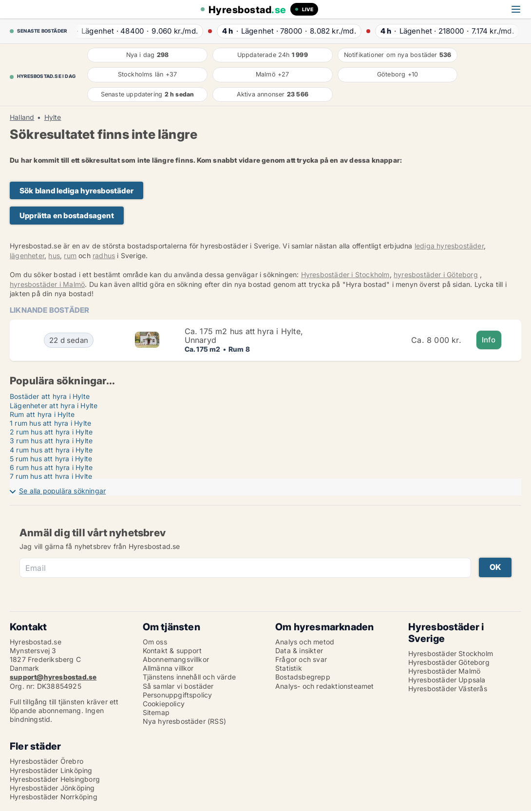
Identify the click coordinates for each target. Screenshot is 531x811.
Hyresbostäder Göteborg (449, 662)
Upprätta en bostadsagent (66, 215)
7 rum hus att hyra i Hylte (51, 476)
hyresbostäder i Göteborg (436, 274)
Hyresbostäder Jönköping (52, 788)
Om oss (155, 642)
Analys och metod (304, 642)
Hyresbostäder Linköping (51, 770)
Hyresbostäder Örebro (46, 761)
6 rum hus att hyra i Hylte (51, 467)
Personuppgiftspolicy (177, 695)
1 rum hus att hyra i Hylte (50, 423)
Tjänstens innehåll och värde (189, 677)
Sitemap (156, 712)
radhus (104, 255)
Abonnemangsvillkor (176, 659)
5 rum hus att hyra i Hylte (51, 458)
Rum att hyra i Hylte (42, 414)
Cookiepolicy (164, 703)
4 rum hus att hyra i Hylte (51, 450)
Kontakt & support (172, 650)
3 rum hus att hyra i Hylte (51, 440)
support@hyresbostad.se (53, 677)
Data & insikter (299, 650)
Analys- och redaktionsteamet (324, 686)
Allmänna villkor (168, 668)
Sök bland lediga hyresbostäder (76, 190)
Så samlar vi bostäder (178, 686)
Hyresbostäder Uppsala (447, 680)
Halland (22, 117)
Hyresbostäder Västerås (447, 688)
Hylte (52, 117)
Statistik (288, 668)
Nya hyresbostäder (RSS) (185, 721)
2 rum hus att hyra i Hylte (51, 432)
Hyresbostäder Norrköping (53, 796)
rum (70, 255)
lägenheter (27, 255)
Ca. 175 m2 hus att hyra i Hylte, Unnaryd (244, 335)
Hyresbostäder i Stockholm (345, 274)
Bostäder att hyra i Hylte (50, 396)
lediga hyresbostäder (449, 246)
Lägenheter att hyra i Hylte (53, 405)
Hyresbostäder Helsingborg (55, 779)
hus (54, 255)
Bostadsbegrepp (302, 677)
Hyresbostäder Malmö (444, 671)
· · (133, 31)
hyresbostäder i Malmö (47, 284)
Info (489, 339)
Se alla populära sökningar (62, 491)
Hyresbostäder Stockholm (450, 653)
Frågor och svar (301, 659)
